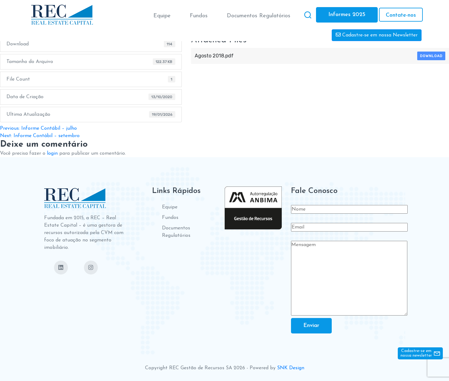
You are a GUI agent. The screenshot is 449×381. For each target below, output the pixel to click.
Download (431, 56)
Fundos (199, 16)
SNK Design (290, 368)
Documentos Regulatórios (258, 16)
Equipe (162, 16)
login (52, 153)
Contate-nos (401, 15)
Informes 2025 (346, 15)
